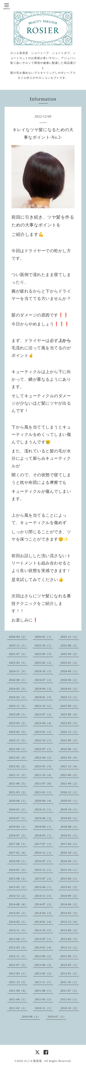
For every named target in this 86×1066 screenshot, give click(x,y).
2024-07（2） (44, 680)
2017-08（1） (18, 844)
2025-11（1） (18, 645)
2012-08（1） (70, 956)
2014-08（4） (18, 904)
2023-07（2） (44, 714)
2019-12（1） (44, 809)
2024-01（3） (44, 697)
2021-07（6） (44, 783)
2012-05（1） (70, 965)
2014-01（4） (44, 921)
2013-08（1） (18, 939)
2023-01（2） (44, 731)
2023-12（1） (70, 697)
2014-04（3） (44, 913)
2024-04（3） (44, 688)
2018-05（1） (44, 835)
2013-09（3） (70, 930)
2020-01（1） (18, 809)
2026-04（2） (18, 636)
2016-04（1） (70, 861)
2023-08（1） (18, 714)
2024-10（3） (44, 671)
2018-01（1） (70, 835)
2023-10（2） (44, 706)
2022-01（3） (44, 766)
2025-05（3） (44, 654)
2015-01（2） (70, 887)
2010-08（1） (31, 1016)
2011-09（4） (18, 990)
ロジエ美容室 (33, 1061)
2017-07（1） (44, 844)
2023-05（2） (18, 723)
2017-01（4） (18, 852)
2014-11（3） (44, 895)
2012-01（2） (70, 973)
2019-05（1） (70, 818)
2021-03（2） (18, 792)
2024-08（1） (18, 680)
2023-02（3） (18, 731)
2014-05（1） (18, 913)
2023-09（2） (70, 706)
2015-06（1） (70, 878)
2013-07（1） (44, 939)
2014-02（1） (18, 921)
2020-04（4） (44, 800)
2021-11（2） (18, 775)
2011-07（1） (70, 990)
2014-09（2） (70, 895)
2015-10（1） (70, 869)
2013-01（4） (44, 947)
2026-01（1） (44, 636)
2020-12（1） (70, 792)
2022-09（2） (70, 740)
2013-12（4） (70, 921)
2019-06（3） (44, 818)
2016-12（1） (44, 852)
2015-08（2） (18, 878)
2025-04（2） (70, 654)
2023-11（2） (18, 706)
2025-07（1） (18, 654)
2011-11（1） (44, 982)
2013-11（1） (18, 930)
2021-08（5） (18, 783)
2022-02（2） (18, 766)
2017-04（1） (70, 844)
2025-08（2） (70, 645)
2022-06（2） (70, 749)
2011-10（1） (70, 982)
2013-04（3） (70, 939)
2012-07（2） (18, 965)
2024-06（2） (70, 680)
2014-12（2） (18, 895)
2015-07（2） (44, 878)
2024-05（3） (18, 688)
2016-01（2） (18, 869)
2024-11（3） (18, 671)
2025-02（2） (44, 662)
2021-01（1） (44, 792)
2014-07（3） (44, 904)
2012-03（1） (18, 973)
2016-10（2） (70, 852)
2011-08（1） (44, 990)
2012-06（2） (44, 965)
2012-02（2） (44, 973)
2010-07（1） (57, 1016)
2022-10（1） (44, 740)
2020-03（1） (70, 800)
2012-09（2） (44, 956)
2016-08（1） (18, 861)
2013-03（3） (18, 947)
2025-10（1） (44, 645)
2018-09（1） (44, 826)
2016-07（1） (44, 861)
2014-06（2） (70, 904)
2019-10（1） (70, 809)
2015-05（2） (18, 887)
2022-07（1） (44, 749)
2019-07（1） (18, 818)
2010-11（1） (44, 1008)
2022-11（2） (18, 740)
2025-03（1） (18, 662)
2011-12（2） (18, 982)
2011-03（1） (70, 999)
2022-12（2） (70, 731)
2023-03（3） (70, 723)
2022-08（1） (18, 749)
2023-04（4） (44, 723)
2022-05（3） (18, 757)
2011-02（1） (18, 1008)
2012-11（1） (18, 956)
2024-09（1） (70, 671)
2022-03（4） (70, 757)
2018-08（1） (70, 826)
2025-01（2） (70, 662)
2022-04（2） (44, 757)
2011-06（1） (18, 999)
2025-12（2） (70, 636)
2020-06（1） (18, 800)
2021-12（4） (70, 766)
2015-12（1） (44, 869)
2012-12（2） (70, 947)
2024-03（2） (70, 688)
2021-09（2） (70, 775)
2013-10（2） (44, 930)
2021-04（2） (70, 783)
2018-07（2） (18, 835)
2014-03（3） (70, 913)
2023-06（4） (70, 714)
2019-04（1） (18, 826)
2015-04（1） (44, 887)
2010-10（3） (70, 1008)
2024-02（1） (18, 697)
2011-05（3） (44, 999)
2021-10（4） (44, 775)
